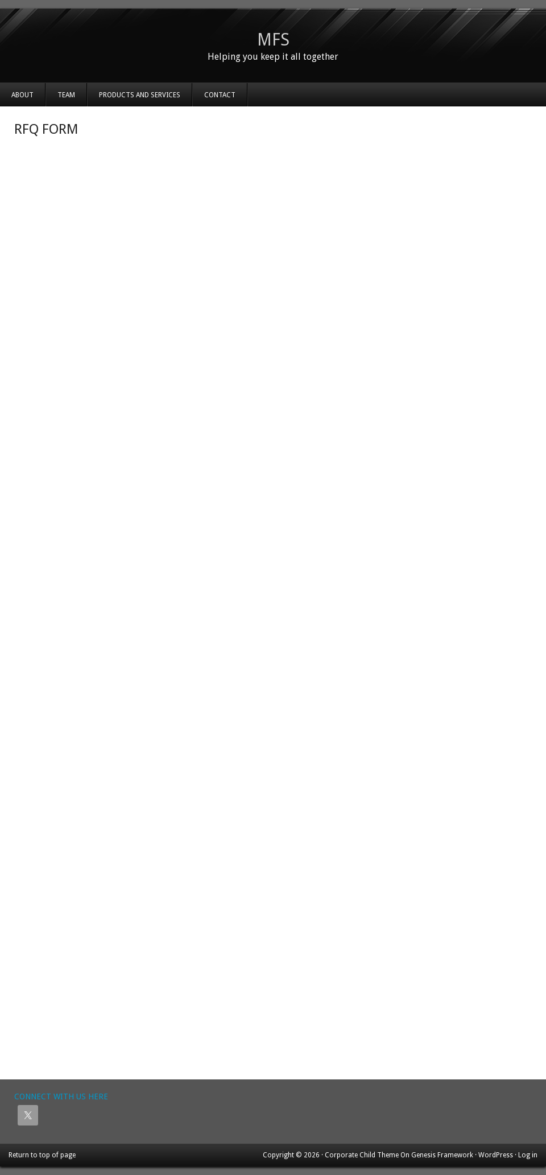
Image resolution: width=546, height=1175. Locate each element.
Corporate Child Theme (362, 1155)
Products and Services (139, 95)
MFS (273, 40)
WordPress (495, 1155)
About (22, 95)
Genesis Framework (442, 1155)
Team (66, 95)
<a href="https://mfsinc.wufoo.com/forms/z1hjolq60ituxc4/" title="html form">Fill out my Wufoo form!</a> (273, 608)
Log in (527, 1155)
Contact (219, 95)
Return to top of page (42, 1155)
